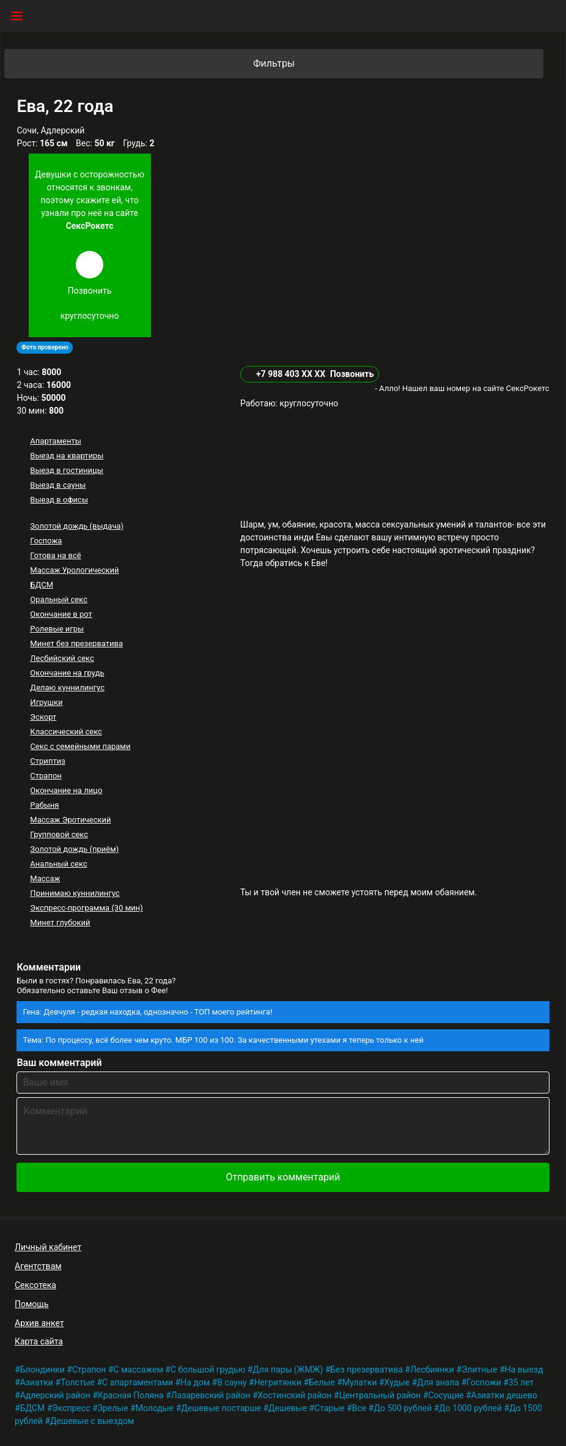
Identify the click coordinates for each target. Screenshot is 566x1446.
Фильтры (397, 63)
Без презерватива (367, 1369)
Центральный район (380, 1395)
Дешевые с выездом (92, 1421)
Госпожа (46, 540)
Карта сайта (39, 1341)
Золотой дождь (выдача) (76, 526)
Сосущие (446, 1395)
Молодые (155, 1408)
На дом (195, 1382)
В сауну (231, 1382)
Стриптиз (47, 761)
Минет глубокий (60, 922)
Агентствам (38, 1266)
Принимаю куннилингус (74, 893)
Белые (322, 1382)
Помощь (32, 1304)
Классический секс (66, 731)
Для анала (438, 1382)
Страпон (46, 775)
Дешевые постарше (221, 1408)
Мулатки (359, 1382)
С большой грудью (208, 1369)
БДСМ (41, 584)
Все (359, 1408)
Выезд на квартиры (66, 455)
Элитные (479, 1369)
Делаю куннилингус (67, 687)
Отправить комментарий (283, 1177)
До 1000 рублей (470, 1408)
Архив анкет (39, 1323)
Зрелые (113, 1408)
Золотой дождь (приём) (74, 849)
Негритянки (277, 1382)
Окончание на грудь (67, 672)
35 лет (521, 1382)
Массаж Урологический (74, 570)
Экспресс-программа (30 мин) (86, 907)
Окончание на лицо (66, 790)
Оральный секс (58, 599)
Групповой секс (59, 834)
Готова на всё (55, 555)
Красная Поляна (131, 1395)
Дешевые (287, 1408)
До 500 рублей (402, 1408)
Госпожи (483, 1382)
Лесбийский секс (62, 658)
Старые (329, 1408)
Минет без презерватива (76, 643)
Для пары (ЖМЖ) (287, 1369)
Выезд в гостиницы (66, 470)
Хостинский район (295, 1395)
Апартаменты (55, 440)
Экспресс (71, 1408)
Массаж (45, 878)
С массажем (138, 1369)
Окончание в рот (61, 614)
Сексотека (35, 1285)
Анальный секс (58, 863)
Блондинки (42, 1369)
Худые (397, 1382)
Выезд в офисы (59, 499)
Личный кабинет (48, 1247)
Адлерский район (55, 1395)
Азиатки (36, 1382)
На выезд (524, 1369)
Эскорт (43, 716)
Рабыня (44, 805)
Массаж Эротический (70, 819)
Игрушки (46, 702)
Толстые (78, 1382)
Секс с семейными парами (80, 746)
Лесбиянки (432, 1369)
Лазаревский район (211, 1395)
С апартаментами (137, 1382)
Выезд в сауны (58, 485)
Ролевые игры (57, 628)
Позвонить (352, 374)
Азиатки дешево (504, 1395)
